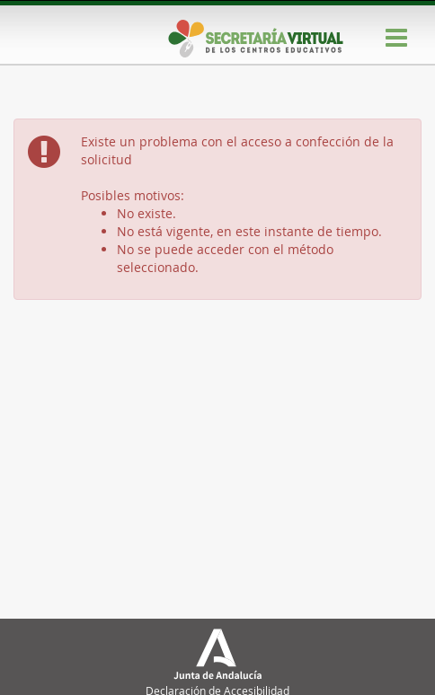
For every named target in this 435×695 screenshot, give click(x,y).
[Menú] (396, 38)
